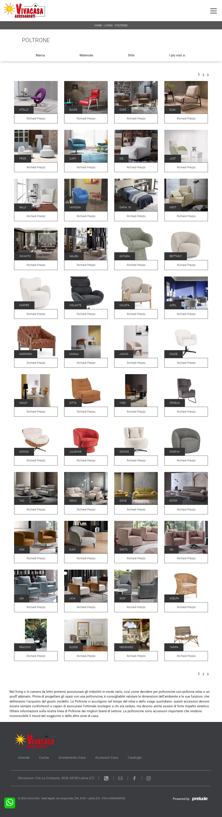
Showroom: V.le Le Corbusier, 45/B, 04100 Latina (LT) (56, 778)
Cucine (44, 758)
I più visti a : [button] (177, 55)
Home (98, 25)
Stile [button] (131, 55)
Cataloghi (135, 758)
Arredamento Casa (72, 758)
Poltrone (121, 25)
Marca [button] (40, 55)
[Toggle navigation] (213, 11)
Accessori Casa (106, 758)
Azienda (23, 758)
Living (108, 25)
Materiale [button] (86, 55)
